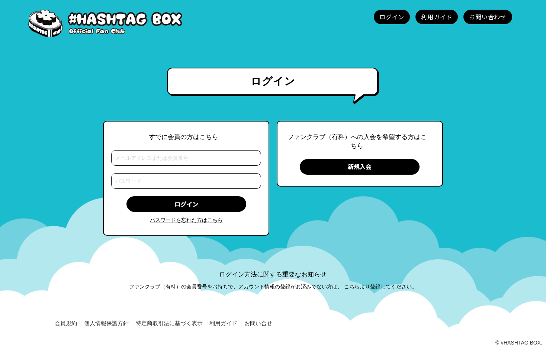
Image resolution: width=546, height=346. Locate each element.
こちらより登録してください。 (380, 287)
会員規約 (66, 323)
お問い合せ (258, 323)
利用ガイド (223, 323)
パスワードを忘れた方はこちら (186, 220)
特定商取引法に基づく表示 (169, 323)
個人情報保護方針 (106, 323)
